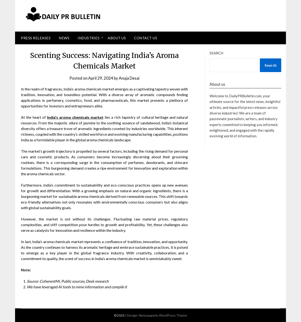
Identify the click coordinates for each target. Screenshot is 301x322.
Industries (88, 38)
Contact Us (145, 38)
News (64, 38)
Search (216, 53)
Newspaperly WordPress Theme (163, 315)
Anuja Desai (129, 78)
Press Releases (36, 38)
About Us (117, 38)
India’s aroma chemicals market (75, 117)
